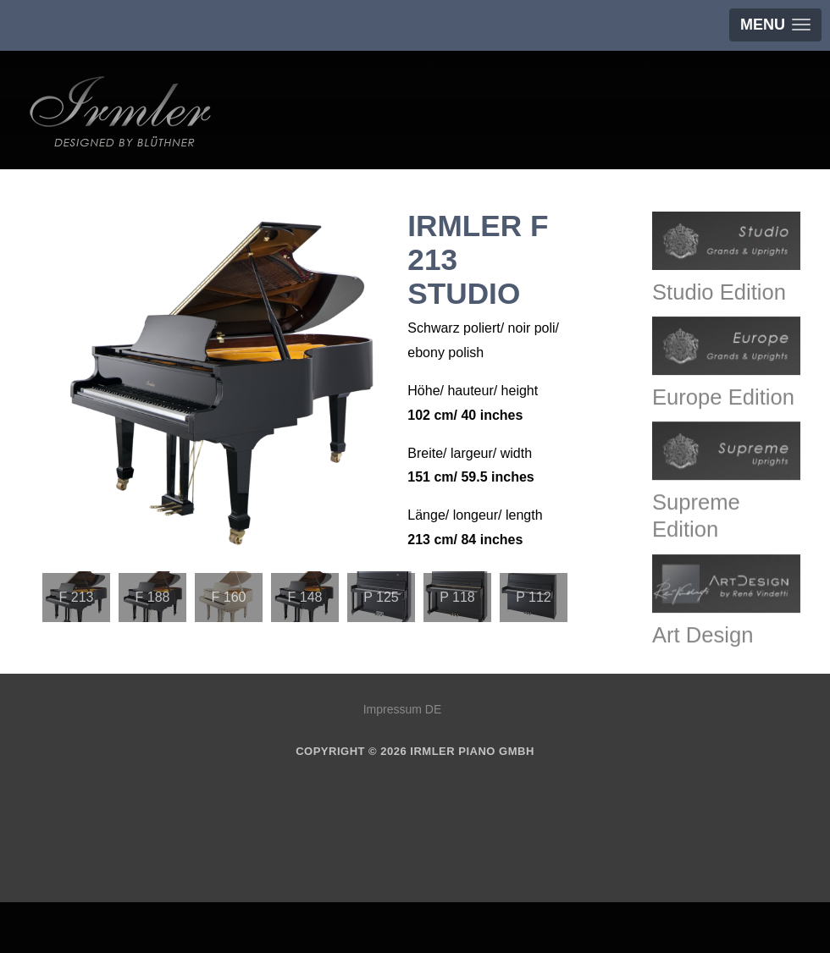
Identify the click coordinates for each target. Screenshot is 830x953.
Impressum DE (402, 709)
